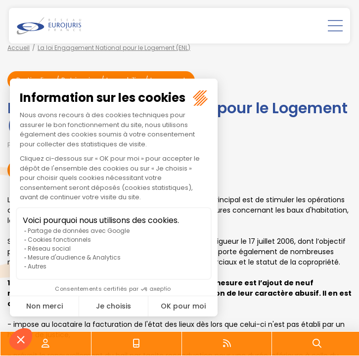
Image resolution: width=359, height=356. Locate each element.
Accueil (18, 48)
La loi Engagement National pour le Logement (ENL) (114, 48)
